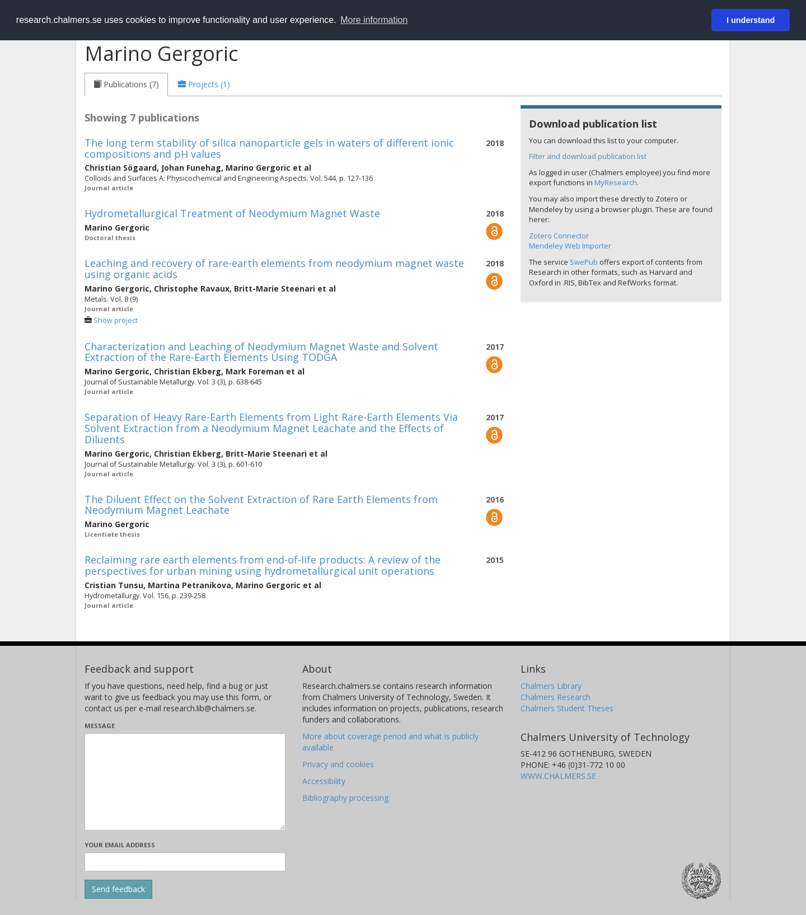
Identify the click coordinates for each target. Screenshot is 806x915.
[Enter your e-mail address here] (185, 861)
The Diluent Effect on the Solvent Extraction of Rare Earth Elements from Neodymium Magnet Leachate (261, 504)
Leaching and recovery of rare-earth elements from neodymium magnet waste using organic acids (274, 268)
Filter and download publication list (587, 156)
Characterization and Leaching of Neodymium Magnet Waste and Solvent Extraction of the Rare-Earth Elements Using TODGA (261, 352)
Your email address (120, 845)
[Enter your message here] (185, 781)
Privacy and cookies (338, 764)
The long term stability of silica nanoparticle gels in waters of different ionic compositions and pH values (269, 148)
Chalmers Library (551, 686)
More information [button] (373, 20)
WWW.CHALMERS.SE (558, 776)
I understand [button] (751, 20)
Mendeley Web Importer (570, 246)
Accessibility (323, 781)
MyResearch (615, 182)
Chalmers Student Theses (567, 708)
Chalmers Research (556, 697)
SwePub (584, 262)
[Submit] (118, 889)
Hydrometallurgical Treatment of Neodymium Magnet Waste (232, 213)
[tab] (126, 84)
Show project (115, 320)
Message (100, 725)
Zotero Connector (559, 236)
